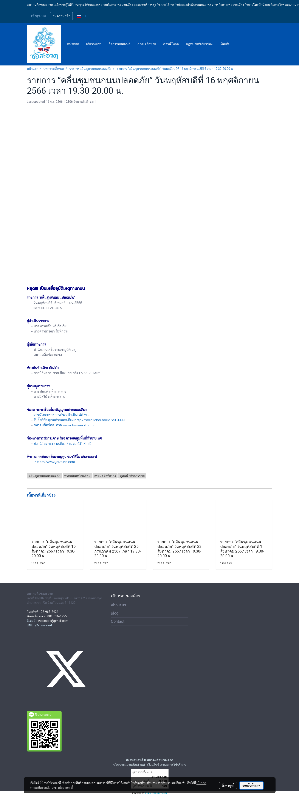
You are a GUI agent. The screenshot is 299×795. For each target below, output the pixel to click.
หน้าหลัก (73, 44)
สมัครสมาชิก (61, 16)
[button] (237, 44)
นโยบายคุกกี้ (65, 787)
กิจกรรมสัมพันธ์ (119, 44)
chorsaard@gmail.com (52, 621)
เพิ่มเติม (225, 44)
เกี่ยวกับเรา (93, 44)
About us (118, 605)
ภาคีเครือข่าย (146, 44)
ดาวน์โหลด (171, 44)
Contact (117, 621)
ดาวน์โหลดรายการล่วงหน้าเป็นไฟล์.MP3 (62, 415)
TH (81, 16)
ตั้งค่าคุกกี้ (228, 785)
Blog (114, 613)
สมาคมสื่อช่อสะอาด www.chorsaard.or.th (64, 425)
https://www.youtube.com (55, 462)
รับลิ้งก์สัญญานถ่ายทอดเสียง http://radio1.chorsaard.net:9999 (79, 420)
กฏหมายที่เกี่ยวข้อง (199, 44)
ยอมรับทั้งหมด (251, 785)
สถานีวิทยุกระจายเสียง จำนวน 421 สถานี (62, 443)
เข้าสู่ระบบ (38, 16)
